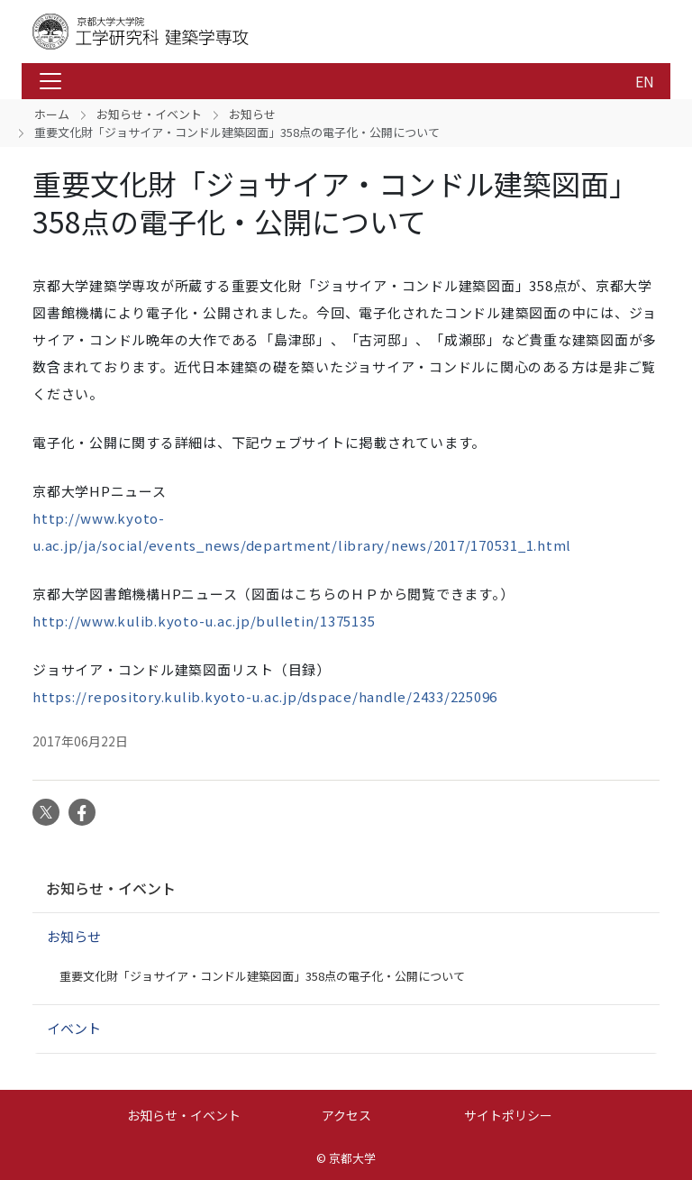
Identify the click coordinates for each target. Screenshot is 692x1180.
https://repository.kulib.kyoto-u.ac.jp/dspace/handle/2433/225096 (264, 696)
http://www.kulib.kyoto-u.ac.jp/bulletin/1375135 (203, 620)
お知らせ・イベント (149, 114)
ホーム (51, 114)
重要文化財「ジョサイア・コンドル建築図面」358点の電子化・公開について (262, 975)
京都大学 (352, 1157)
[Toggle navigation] (50, 81)
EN (644, 81)
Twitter (45, 812)
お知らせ (252, 114)
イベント (74, 1028)
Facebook (82, 812)
